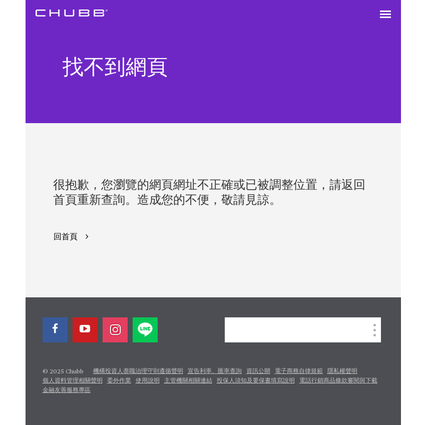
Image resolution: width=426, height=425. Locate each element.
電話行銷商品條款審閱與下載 (338, 381)
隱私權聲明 (342, 371)
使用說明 (148, 381)
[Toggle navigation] (385, 15)
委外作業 (119, 381)
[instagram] (115, 329)
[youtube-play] (85, 329)
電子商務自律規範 (299, 371)
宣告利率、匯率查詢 (215, 371)
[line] (145, 329)
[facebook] (55, 329)
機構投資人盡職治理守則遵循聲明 (138, 371)
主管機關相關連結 (188, 381)
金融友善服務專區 (67, 390)
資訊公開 (258, 371)
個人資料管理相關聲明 (73, 381)
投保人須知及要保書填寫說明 (256, 381)
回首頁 (66, 237)
